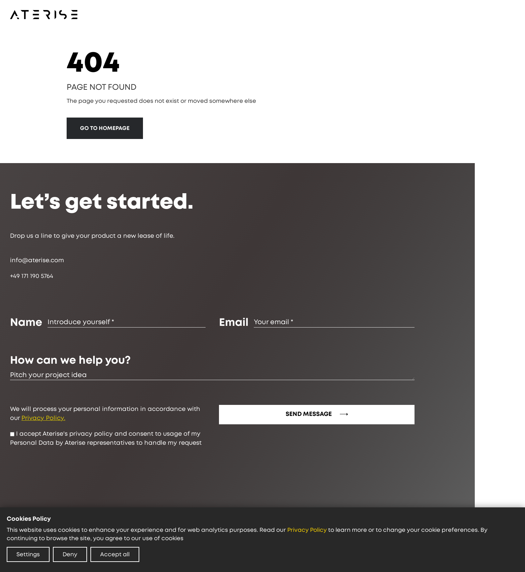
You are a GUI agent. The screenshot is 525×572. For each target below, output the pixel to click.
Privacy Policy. (45, 418)
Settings (28, 554)
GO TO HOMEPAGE (105, 128)
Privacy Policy (307, 530)
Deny (70, 554)
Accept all (115, 554)
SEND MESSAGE (318, 414)
